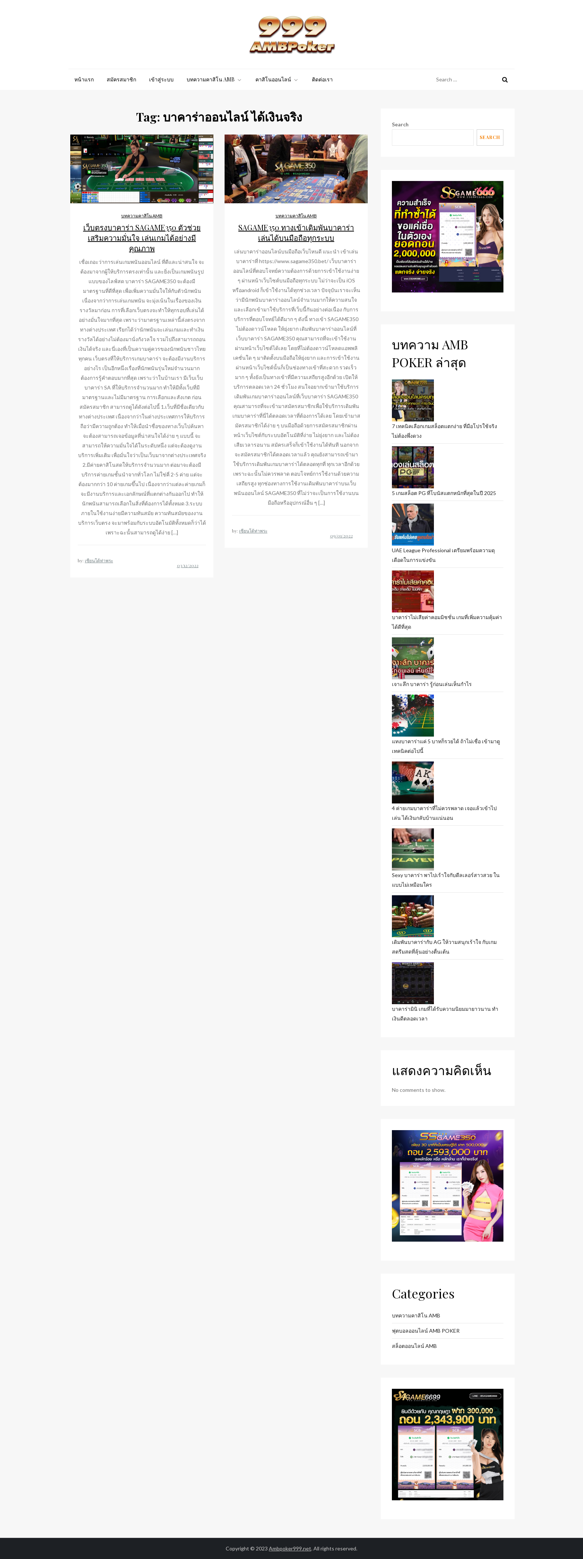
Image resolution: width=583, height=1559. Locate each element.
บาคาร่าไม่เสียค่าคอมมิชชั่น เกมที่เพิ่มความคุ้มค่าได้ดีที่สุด (447, 622)
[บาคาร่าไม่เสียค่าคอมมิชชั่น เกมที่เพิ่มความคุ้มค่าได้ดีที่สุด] (413, 591)
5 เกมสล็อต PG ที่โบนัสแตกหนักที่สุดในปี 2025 (444, 493)
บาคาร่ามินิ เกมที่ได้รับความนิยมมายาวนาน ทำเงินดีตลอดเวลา (445, 1014)
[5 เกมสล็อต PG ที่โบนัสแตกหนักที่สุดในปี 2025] (413, 467)
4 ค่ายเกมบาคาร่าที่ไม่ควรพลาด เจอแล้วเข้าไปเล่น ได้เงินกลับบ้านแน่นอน (444, 813)
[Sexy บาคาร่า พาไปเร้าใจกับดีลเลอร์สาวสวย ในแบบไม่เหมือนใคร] (413, 849)
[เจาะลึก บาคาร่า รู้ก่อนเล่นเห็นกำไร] (413, 658)
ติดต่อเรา (322, 79)
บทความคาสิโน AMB (214, 79)
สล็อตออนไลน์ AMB (414, 1346)
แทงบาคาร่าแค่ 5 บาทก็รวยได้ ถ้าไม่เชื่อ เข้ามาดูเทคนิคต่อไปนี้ (446, 746)
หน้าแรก (84, 79)
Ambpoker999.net (290, 1548)
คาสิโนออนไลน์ (277, 79)
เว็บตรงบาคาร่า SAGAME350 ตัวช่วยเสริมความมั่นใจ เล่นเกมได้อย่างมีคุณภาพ (142, 237)
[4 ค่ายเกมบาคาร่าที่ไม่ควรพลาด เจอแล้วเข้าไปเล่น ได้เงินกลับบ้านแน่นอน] (413, 782)
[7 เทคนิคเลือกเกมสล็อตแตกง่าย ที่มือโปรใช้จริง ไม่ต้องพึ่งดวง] (413, 400)
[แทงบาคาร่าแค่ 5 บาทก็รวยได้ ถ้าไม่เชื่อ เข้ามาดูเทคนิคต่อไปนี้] (413, 716)
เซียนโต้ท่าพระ (99, 560)
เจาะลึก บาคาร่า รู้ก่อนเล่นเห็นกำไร (432, 684)
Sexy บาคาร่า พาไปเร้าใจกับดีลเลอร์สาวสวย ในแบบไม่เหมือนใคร (446, 880)
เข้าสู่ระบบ (161, 79)
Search (400, 124)
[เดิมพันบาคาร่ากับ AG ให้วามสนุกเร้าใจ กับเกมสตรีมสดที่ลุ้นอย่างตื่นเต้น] (413, 916)
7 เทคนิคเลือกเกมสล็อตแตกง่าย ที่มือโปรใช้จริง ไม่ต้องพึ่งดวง (444, 431)
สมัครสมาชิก (121, 79)
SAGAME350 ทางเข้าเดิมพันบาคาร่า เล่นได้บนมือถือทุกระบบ (296, 232)
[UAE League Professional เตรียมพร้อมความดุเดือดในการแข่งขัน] (413, 525)
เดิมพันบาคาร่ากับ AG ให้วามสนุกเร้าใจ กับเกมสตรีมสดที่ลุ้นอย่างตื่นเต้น (444, 947)
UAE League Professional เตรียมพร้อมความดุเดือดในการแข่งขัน (443, 555)
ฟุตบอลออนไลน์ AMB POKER (426, 1330)
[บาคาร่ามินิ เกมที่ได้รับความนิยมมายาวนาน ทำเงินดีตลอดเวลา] (413, 983)
